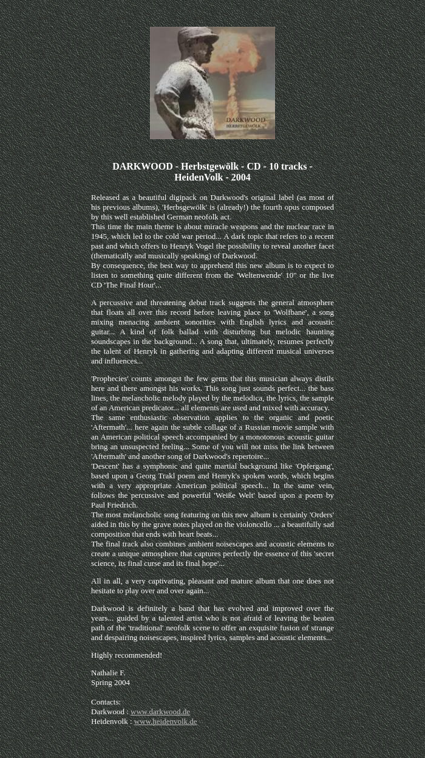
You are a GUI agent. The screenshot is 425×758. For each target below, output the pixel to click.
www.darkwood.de (160, 711)
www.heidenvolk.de (165, 721)
